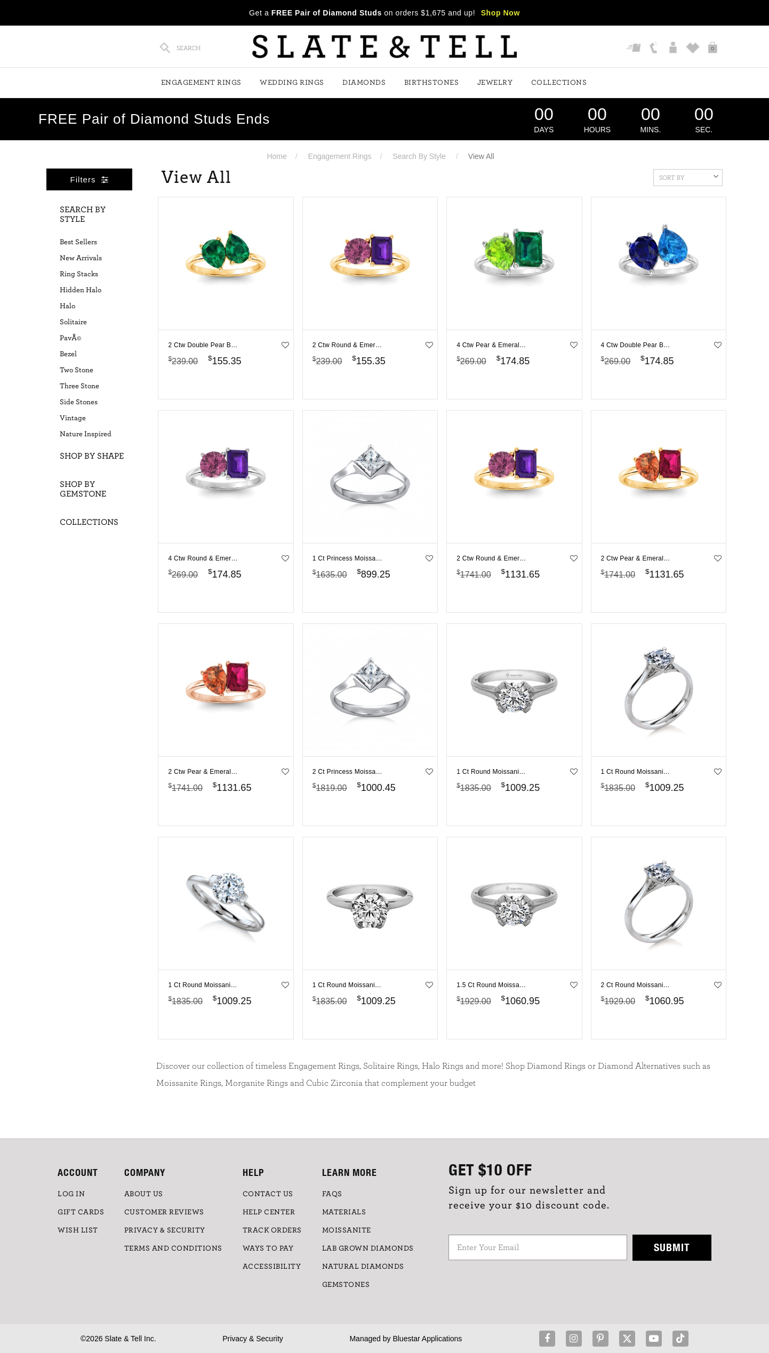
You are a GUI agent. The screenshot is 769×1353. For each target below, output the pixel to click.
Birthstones (431, 82)
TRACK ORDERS (272, 1230)
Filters (89, 179)
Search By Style (419, 156)
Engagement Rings (201, 82)
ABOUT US (143, 1194)
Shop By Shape (92, 456)
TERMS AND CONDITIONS (173, 1248)
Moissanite (346, 1230)
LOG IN (71, 1194)
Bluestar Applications (427, 1338)
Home (276, 156)
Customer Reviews (164, 1212)
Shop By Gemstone (83, 489)
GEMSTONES (346, 1284)
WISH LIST (78, 1230)
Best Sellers (78, 242)
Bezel (68, 354)
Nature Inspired (85, 434)
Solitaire (73, 322)
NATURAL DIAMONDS (363, 1266)
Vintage (73, 418)
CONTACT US (268, 1194)
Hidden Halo (80, 290)
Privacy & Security (252, 1338)
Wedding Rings (292, 82)
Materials (344, 1212)
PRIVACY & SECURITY (164, 1230)
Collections (559, 82)
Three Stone (79, 386)
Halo (67, 306)
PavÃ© (70, 338)
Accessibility (272, 1266)
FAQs (332, 1194)
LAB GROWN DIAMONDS (368, 1248)
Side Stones (79, 402)
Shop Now (500, 13)
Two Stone (76, 370)
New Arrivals (81, 258)
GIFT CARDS (81, 1212)
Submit (672, 1247)
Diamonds (364, 82)
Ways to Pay (268, 1248)
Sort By (688, 176)
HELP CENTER (269, 1212)
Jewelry (495, 82)
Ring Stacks (79, 274)
